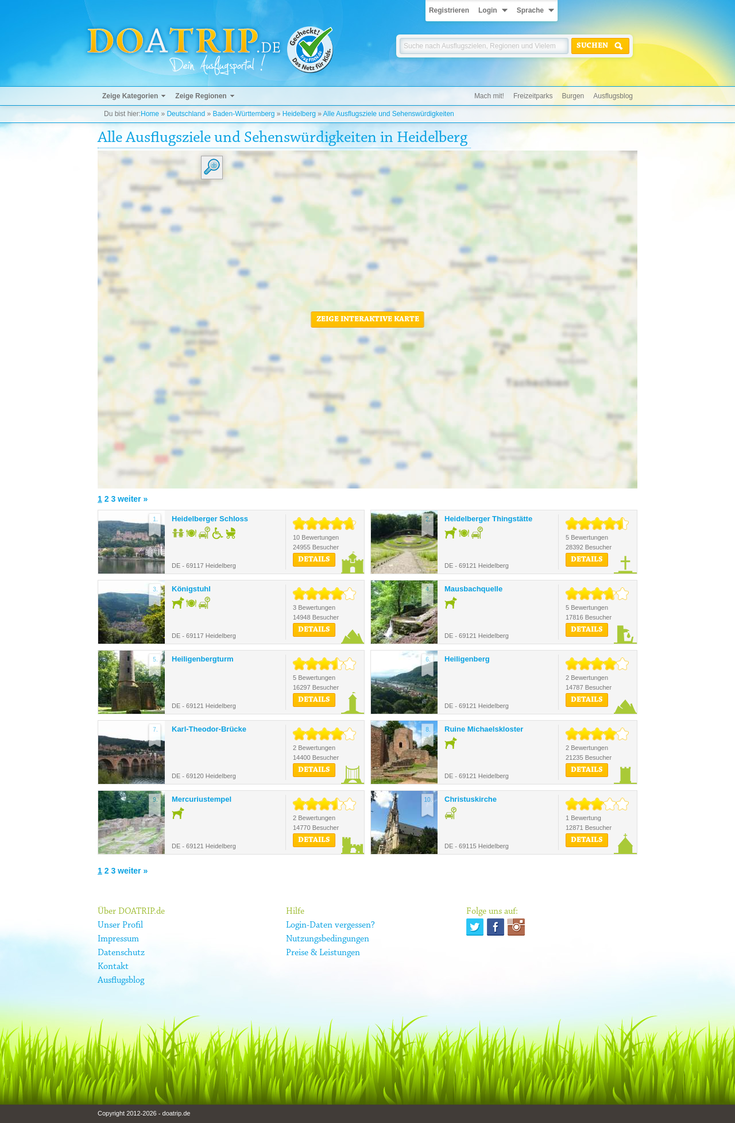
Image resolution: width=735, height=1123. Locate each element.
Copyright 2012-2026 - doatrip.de (144, 1113)
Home (150, 114)
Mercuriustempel (201, 799)
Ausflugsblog (613, 96)
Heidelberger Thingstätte (488, 518)
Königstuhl (191, 588)
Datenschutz (121, 952)
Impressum (118, 939)
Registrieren (449, 10)
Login (487, 10)
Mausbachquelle (473, 588)
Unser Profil (120, 925)
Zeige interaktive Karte (367, 320)
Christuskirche (470, 799)
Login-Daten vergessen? (330, 925)
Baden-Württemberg (243, 114)
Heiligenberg (467, 659)
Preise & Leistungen (323, 952)
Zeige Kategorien (130, 96)
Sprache (530, 10)
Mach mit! (489, 96)
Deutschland (186, 114)
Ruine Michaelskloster (483, 729)
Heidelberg (299, 114)
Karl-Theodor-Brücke (209, 729)
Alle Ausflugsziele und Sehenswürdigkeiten (388, 114)
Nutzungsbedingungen (327, 939)
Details (314, 560)
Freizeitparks (533, 96)
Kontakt (113, 966)
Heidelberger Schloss (210, 518)
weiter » (133, 498)
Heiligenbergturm (203, 659)
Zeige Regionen (200, 96)
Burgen (573, 96)
